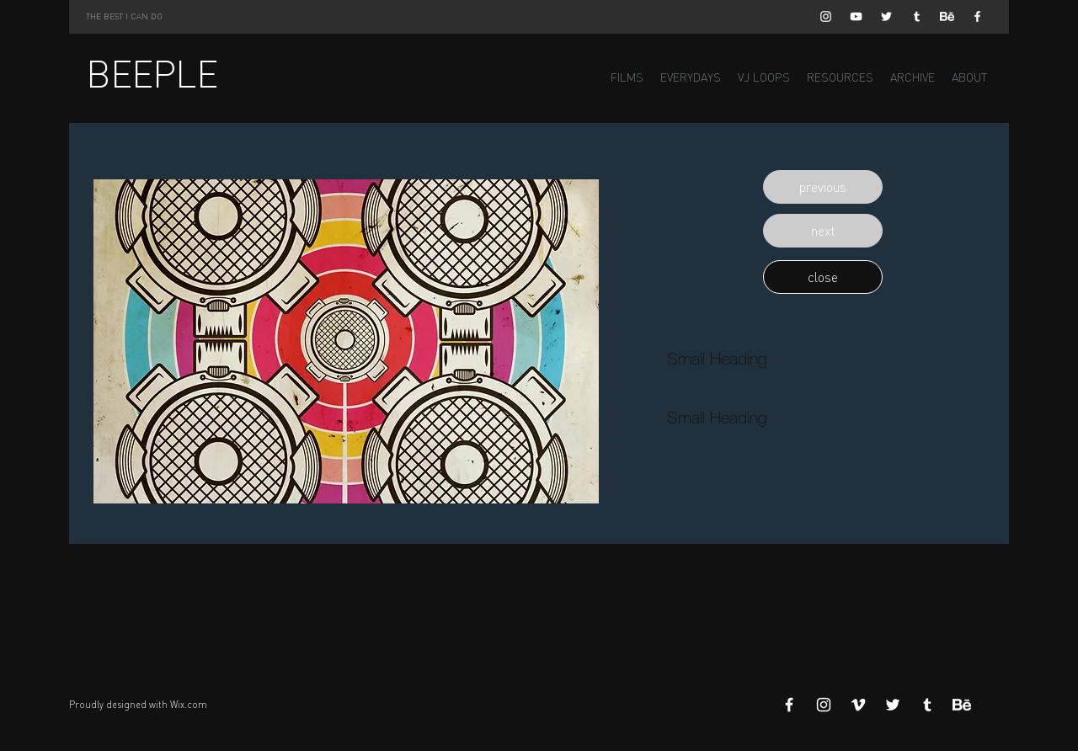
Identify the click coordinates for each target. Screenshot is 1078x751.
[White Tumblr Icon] (917, 16)
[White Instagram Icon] (826, 16)
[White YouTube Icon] (856, 16)
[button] (823, 187)
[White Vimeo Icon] (858, 704)
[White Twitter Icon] (886, 16)
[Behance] (947, 16)
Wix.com (188, 705)
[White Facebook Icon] (977, 16)
